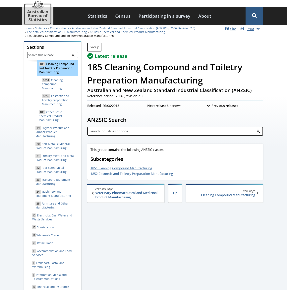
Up (175, 193)
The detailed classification (44, 32)
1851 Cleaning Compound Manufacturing (121, 168)
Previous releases (224, 106)
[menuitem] (97, 16)
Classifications (59, 28)
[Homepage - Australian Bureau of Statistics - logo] (37, 13)
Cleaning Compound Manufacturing (224, 193)
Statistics (97, 16)
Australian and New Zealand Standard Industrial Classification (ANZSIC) (119, 28)
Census (123, 16)
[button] (254, 16)
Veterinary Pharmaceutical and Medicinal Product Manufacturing (126, 193)
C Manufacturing (75, 32)
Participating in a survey (164, 16)
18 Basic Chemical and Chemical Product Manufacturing (127, 32)
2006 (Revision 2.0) (182, 28)
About (204, 16)
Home (28, 28)
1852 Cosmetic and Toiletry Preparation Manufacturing (131, 174)
